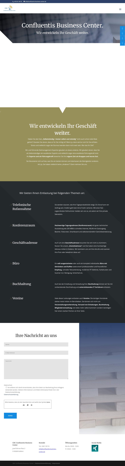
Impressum (56, 463)
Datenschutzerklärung (11, 394)
